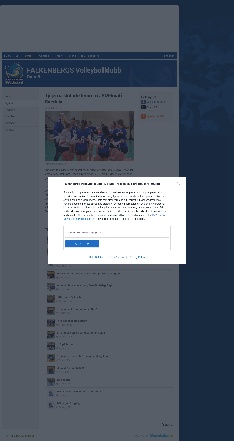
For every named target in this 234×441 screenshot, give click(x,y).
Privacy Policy (137, 257)
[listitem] (117, 233)
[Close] (178, 184)
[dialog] (117, 220)
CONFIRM (82, 243)
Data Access (117, 257)
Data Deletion (96, 257)
